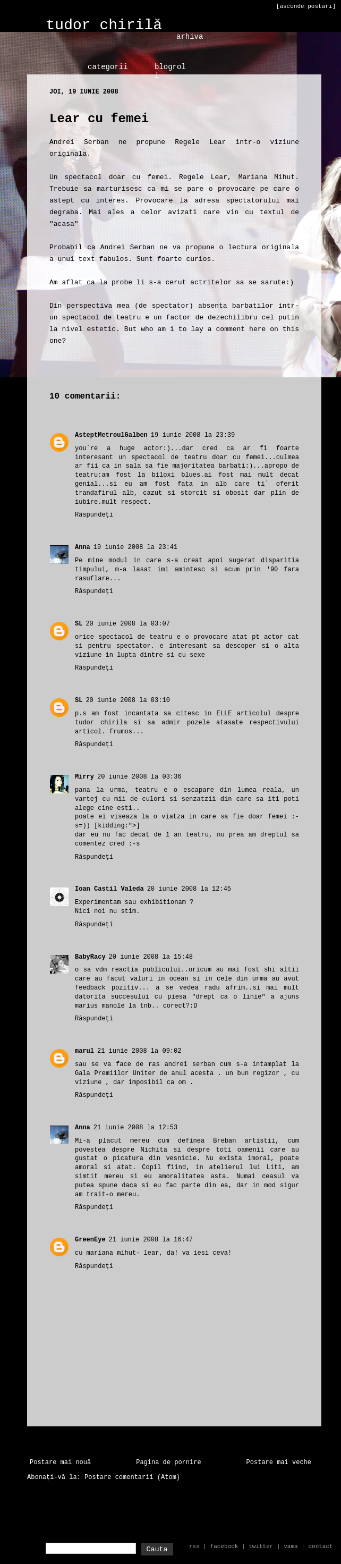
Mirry (84, 777)
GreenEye (90, 1240)
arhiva (189, 36)
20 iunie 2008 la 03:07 (127, 624)
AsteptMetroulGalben (111, 435)
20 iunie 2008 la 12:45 (189, 889)
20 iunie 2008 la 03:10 (127, 700)
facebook (224, 1546)
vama (290, 1546)
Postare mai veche (278, 1462)
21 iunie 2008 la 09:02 (139, 1051)
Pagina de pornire (168, 1462)
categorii (108, 67)
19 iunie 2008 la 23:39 (193, 435)
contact (320, 1546)
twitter (261, 1546)
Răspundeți (94, 515)
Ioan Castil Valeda (109, 889)
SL (78, 624)
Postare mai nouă (60, 1462)
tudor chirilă (104, 25)
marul (84, 1051)
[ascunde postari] (306, 6)
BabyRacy (90, 957)
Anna (82, 547)
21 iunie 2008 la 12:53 (135, 1127)
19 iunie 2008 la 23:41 (135, 547)
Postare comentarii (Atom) (132, 1477)
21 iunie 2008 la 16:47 (151, 1240)
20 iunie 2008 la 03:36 (139, 777)
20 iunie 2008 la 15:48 (151, 957)
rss (194, 1546)
